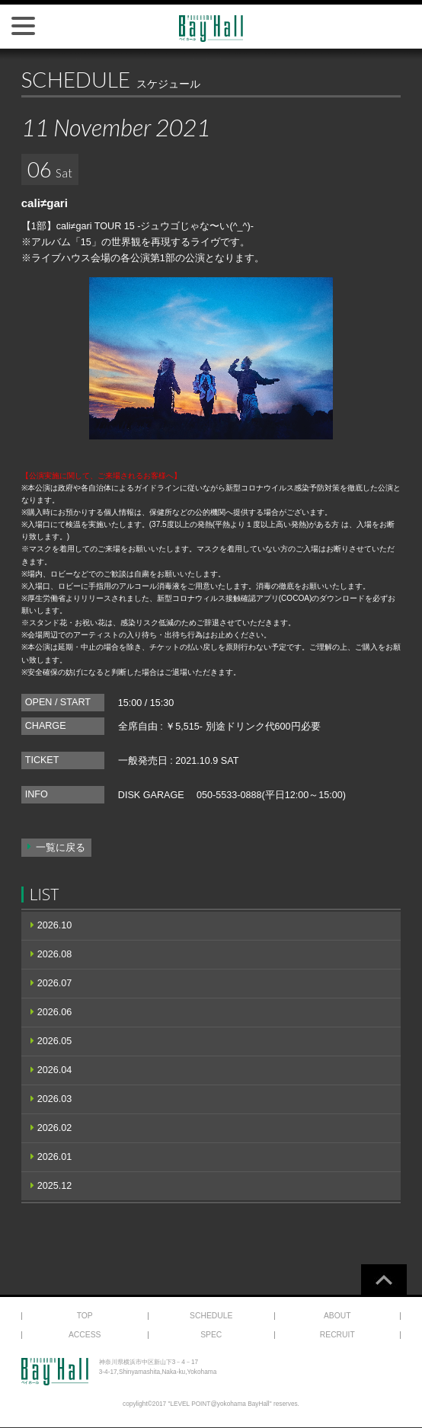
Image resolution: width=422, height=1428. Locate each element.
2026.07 (54, 983)
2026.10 (54, 925)
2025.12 (54, 1185)
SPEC (211, 1335)
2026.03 (54, 1099)
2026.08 (54, 954)
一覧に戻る (60, 847)
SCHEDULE (211, 1315)
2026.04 (54, 1070)
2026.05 (54, 1041)
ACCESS (85, 1335)
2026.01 (54, 1157)
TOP (85, 1315)
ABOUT (337, 1315)
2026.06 (54, 1012)
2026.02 (54, 1128)
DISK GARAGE (151, 795)
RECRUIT (337, 1335)
